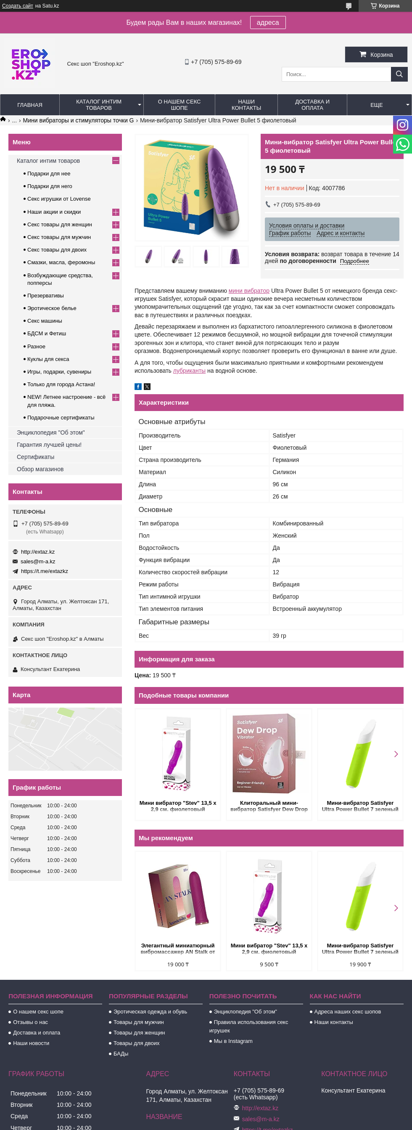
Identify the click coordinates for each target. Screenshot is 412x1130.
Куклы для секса (48, 359)
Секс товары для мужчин (59, 237)
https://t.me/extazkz (44, 571)
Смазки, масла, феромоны (61, 262)
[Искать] (399, 74)
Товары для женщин (139, 1032)
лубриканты (189, 370)
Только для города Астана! (61, 384)
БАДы (121, 1053)
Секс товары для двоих (57, 250)
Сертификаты (35, 457)
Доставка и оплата (312, 104)
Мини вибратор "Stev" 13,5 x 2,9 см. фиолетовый (178, 806)
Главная (29, 105)
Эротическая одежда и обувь (150, 1011)
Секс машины (44, 321)
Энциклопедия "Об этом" (51, 432)
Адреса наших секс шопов (347, 1011)
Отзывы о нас (30, 1022)
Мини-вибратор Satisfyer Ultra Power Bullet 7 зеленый (360, 806)
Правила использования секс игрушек (248, 1026)
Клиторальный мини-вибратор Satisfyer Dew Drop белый (269, 807)
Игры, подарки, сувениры (59, 372)
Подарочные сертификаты (60, 417)
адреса (268, 22)
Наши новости (31, 1043)
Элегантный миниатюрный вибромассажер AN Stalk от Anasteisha (178, 949)
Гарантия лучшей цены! (49, 444)
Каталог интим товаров (98, 104)
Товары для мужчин (139, 1022)
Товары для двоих (137, 1043)
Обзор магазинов (40, 469)
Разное (36, 346)
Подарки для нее (48, 173)
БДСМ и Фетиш (46, 333)
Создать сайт (17, 6)
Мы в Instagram (233, 1041)
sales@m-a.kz (38, 561)
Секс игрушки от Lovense (59, 199)
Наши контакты (246, 104)
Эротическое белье (52, 308)
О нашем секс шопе (179, 104)
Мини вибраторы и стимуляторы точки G (78, 120)
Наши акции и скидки (54, 212)
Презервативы (45, 295)
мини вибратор (249, 290)
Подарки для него (49, 186)
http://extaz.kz (38, 552)
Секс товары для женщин (59, 224)
